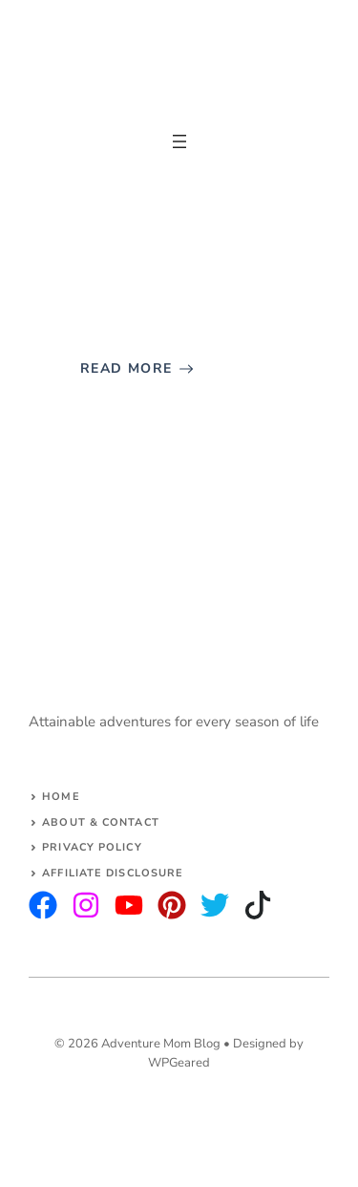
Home (60, 796)
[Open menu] (179, 141)
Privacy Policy (91, 847)
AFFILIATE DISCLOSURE (112, 873)
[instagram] (43, 905)
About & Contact (100, 822)
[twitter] (86, 905)
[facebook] (129, 905)
